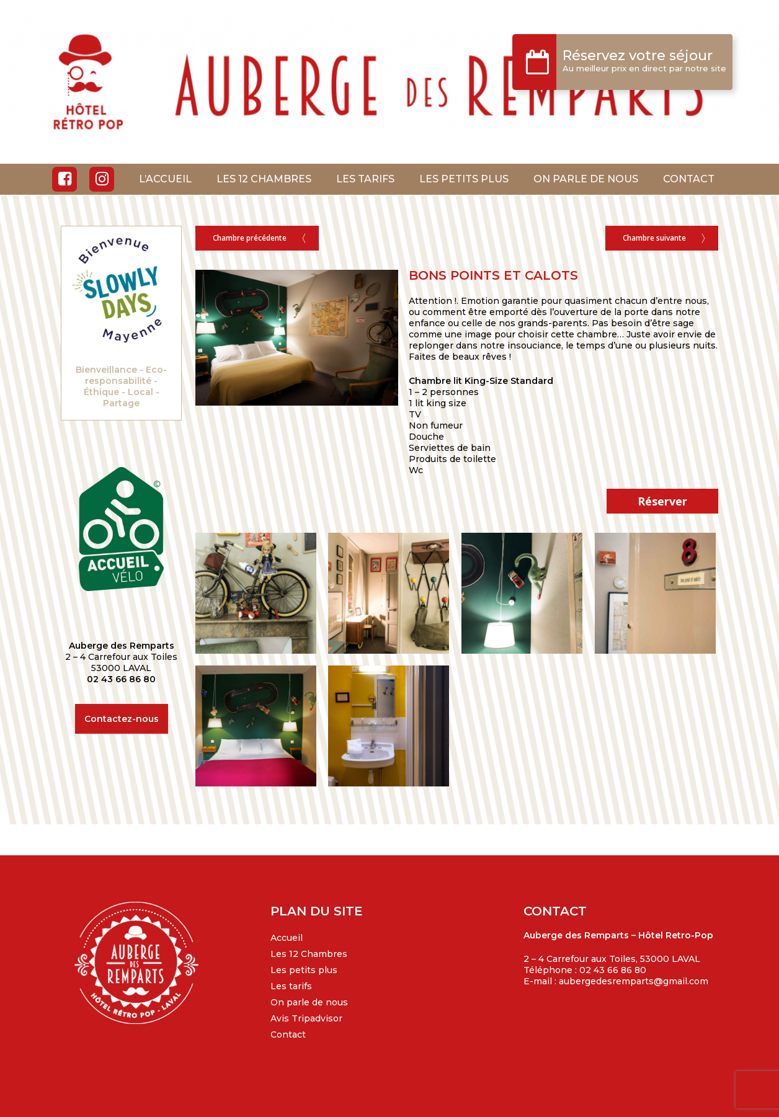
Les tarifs (291, 986)
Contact (288, 1034)
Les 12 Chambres (308, 953)
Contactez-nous (121, 718)
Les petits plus (303, 970)
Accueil (286, 937)
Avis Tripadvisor (306, 1018)
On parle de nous (309, 1002)
